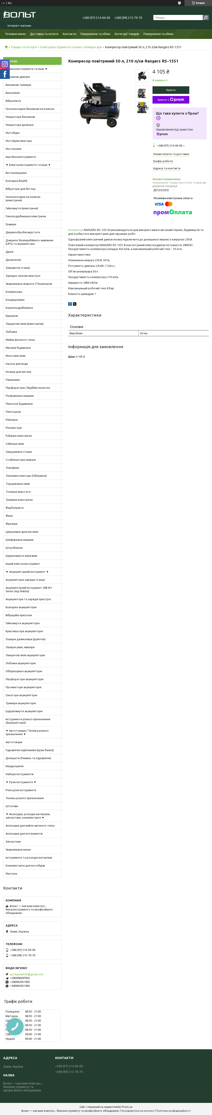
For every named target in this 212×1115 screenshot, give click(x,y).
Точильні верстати (18, 491)
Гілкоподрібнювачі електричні (26, 216)
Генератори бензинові (20, 116)
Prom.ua (127, 1106)
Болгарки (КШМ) (16, 180)
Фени (9, 515)
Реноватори (14, 427)
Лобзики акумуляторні (21, 663)
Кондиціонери (15, 299)
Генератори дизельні (20, 124)
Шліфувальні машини (20, 539)
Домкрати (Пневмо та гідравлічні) (28, 758)
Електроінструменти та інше (60, 47)
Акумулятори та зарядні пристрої (28, 599)
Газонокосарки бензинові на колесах (30, 108)
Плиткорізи (13, 411)
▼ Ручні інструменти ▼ (21, 782)
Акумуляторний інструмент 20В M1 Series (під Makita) (29, 589)
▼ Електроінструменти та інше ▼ (28, 164)
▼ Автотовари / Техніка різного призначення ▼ (27, 732)
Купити (170, 89)
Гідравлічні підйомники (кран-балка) (30, 750)
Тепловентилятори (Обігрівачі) (26, 475)
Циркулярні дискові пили (22, 531)
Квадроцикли (15, 766)
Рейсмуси (12, 419)
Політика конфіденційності (173, 1110)
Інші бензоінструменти (21, 156)
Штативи (12, 806)
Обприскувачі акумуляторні (24, 671)
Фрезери (12, 523)
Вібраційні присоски (19, 615)
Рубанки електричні (19, 435)
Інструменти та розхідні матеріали (29, 857)
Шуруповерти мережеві (21, 555)
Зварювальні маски (18, 849)
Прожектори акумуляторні (24, 687)
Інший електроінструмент (23, 563)
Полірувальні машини (20, 395)
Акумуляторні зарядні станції (25, 579)
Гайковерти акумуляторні (23, 623)
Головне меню (15, 34)
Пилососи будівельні (19, 403)
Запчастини (13, 841)
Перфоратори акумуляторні (24, 679)
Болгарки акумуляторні (21, 607)
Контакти (69, 34)
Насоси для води (17, 363)
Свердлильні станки (19, 451)
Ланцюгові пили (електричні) (24, 323)
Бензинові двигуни (18, 76)
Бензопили (13, 92)
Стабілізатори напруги (21, 459)
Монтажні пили (16, 355)
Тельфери (12, 467)
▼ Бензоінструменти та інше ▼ (27, 68)
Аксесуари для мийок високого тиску (30, 825)
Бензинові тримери (18, 84)
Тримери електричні (19, 499)
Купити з (171, 100)
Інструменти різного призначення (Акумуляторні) (28, 721)
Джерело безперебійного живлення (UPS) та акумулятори (29, 242)
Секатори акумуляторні (21, 695)
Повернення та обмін (95, 34)
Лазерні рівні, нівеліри (20, 647)
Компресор (75, 229)
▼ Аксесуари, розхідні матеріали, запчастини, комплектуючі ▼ (28, 816)
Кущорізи (12, 315)
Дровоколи (13, 259)
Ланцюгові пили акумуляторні (25, 655)
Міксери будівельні (18, 347)
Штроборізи (14, 547)
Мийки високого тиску (20, 339)
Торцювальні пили (18, 483)
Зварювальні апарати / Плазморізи (29, 283)
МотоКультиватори (19, 140)
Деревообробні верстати (23, 232)
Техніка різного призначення (25, 798)
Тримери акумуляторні (21, 703)
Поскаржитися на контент (137, 1110)
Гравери (11, 224)
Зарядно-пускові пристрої (23, 275)
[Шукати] (206, 17)
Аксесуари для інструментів (24, 833)
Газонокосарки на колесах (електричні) (23, 198)
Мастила (11, 873)
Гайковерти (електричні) (22, 208)
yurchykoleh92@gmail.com (26, 974)
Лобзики (11, 331)
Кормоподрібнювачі (19, 307)
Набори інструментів (20, 774)
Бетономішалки (16, 172)
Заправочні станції (18, 267)
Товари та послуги (24, 47)
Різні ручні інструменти (21, 790)
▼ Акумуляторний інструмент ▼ (27, 571)
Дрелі (9, 251)
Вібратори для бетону (20, 188)
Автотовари (14, 742)
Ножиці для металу (18, 371)
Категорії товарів (127, 34)
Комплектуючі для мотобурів (25, 865)
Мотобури (12, 132)
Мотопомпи (13, 148)
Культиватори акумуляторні (24, 631)
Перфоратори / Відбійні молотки (28, 387)
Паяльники (13, 379)
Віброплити (13, 100)
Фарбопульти (15, 507)
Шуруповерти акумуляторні (24, 711)
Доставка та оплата (44, 34)
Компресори (93, 47)
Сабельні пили (15, 443)
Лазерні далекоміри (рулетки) (25, 639)
